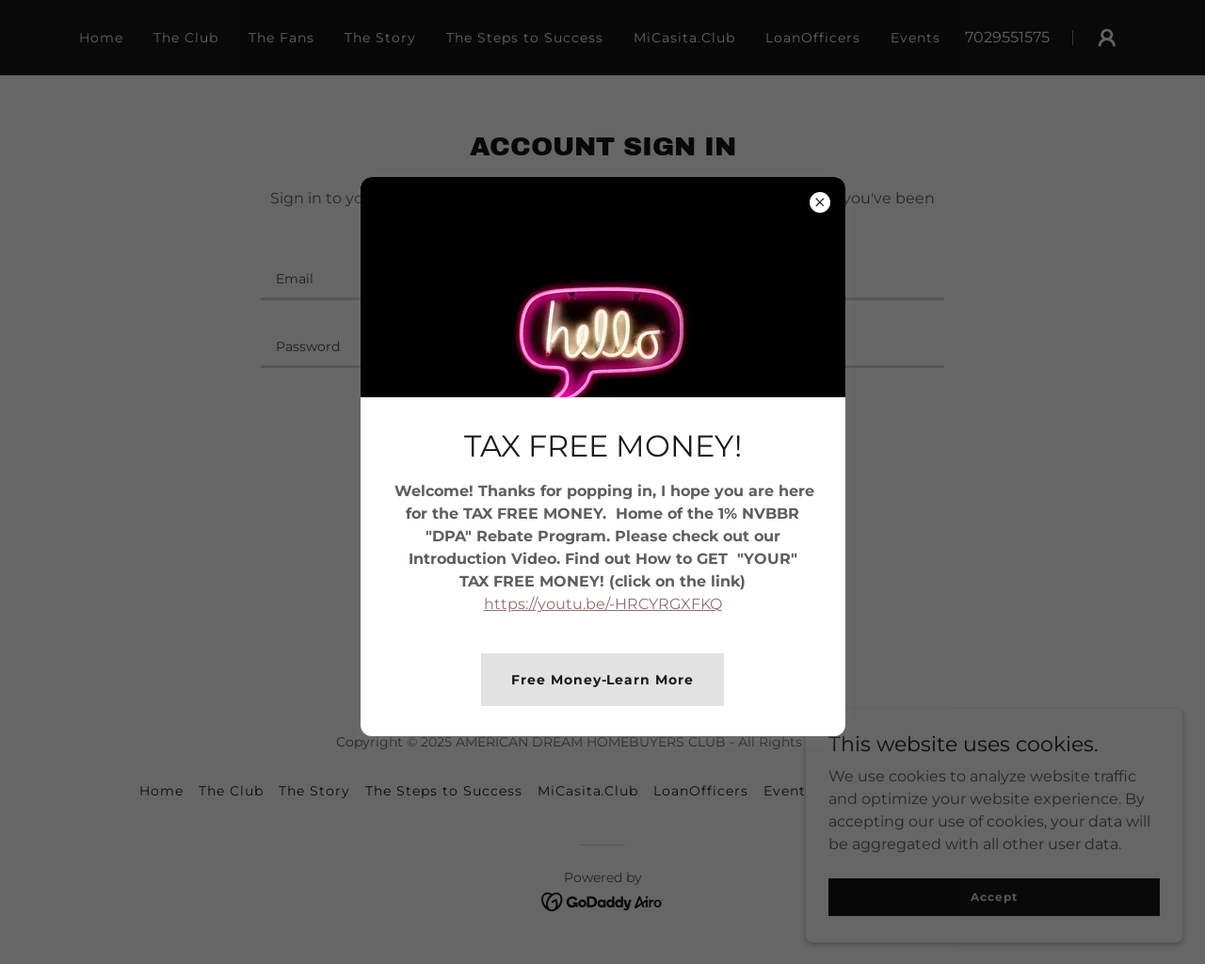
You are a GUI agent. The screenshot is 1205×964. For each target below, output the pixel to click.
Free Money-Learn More (603, 679)
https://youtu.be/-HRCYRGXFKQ (603, 604)
